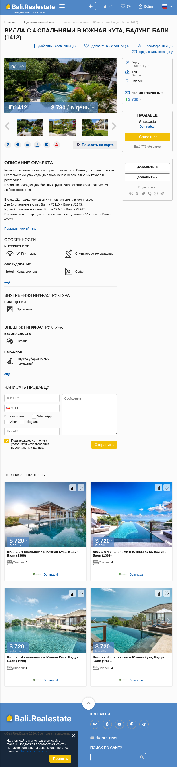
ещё (7, 281)
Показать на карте (98, 144)
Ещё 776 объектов (147, 146)
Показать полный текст (21, 228)
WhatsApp (44, 415)
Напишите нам (106, 737)
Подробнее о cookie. (34, 751)
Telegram (31, 421)
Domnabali (147, 126)
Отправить (104, 444)
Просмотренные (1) (158, 46)
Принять (60, 759)
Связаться (148, 137)
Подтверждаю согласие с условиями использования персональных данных (30, 443)
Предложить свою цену (156, 52)
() (111, 6)
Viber (13, 421)
